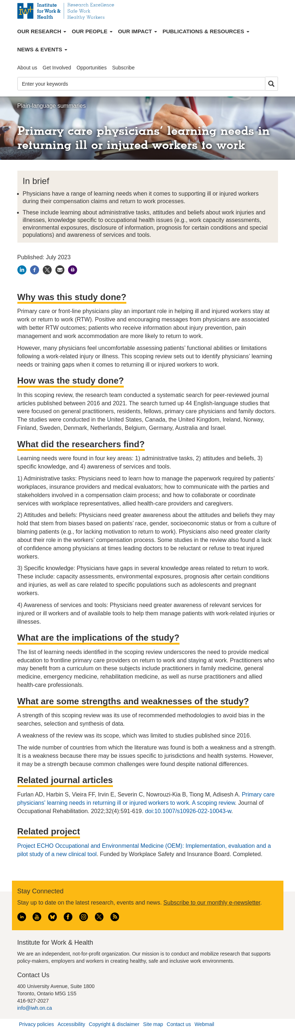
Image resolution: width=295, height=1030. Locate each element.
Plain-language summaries (51, 106)
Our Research (42, 31)
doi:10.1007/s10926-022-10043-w (188, 811)
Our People (92, 31)
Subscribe (123, 67)
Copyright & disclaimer (114, 1024)
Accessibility (71, 1024)
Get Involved (57, 67)
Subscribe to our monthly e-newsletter (211, 902)
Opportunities (91, 67)
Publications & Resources (206, 31)
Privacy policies (36, 1024)
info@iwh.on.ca (34, 1008)
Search (271, 84)
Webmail (204, 1024)
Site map (153, 1024)
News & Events (42, 49)
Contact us (179, 1024)
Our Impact (137, 31)
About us (27, 67)
